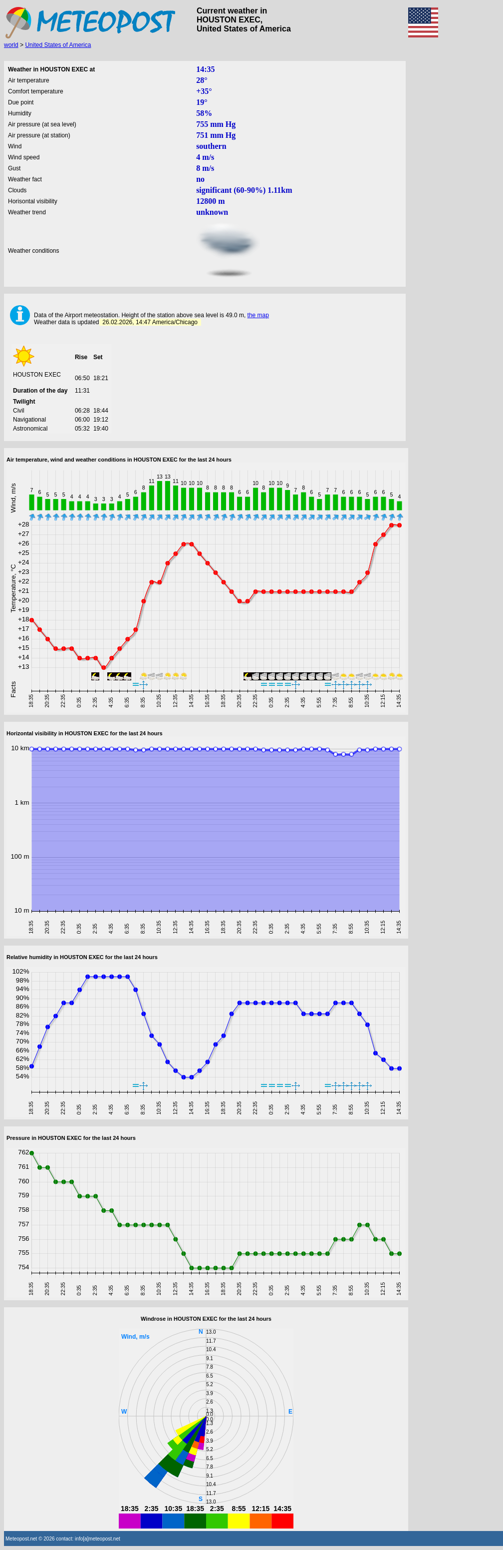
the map (258, 315)
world (11, 44)
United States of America (58, 44)
